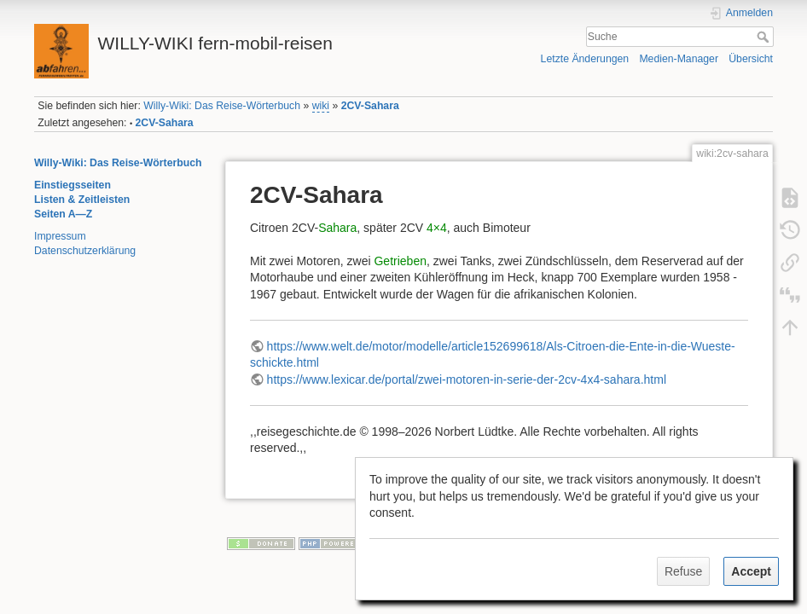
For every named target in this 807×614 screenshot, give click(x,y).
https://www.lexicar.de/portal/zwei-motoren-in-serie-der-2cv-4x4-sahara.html (466, 379)
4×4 (437, 228)
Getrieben (400, 261)
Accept (751, 571)
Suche (765, 37)
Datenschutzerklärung (85, 251)
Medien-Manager (678, 59)
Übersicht (751, 59)
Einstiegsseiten (72, 185)
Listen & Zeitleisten (82, 200)
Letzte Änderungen (585, 59)
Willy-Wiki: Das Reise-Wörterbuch (221, 106)
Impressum (60, 236)
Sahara (337, 228)
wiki (320, 106)
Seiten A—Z (63, 214)
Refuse (683, 571)
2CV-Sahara (370, 106)
